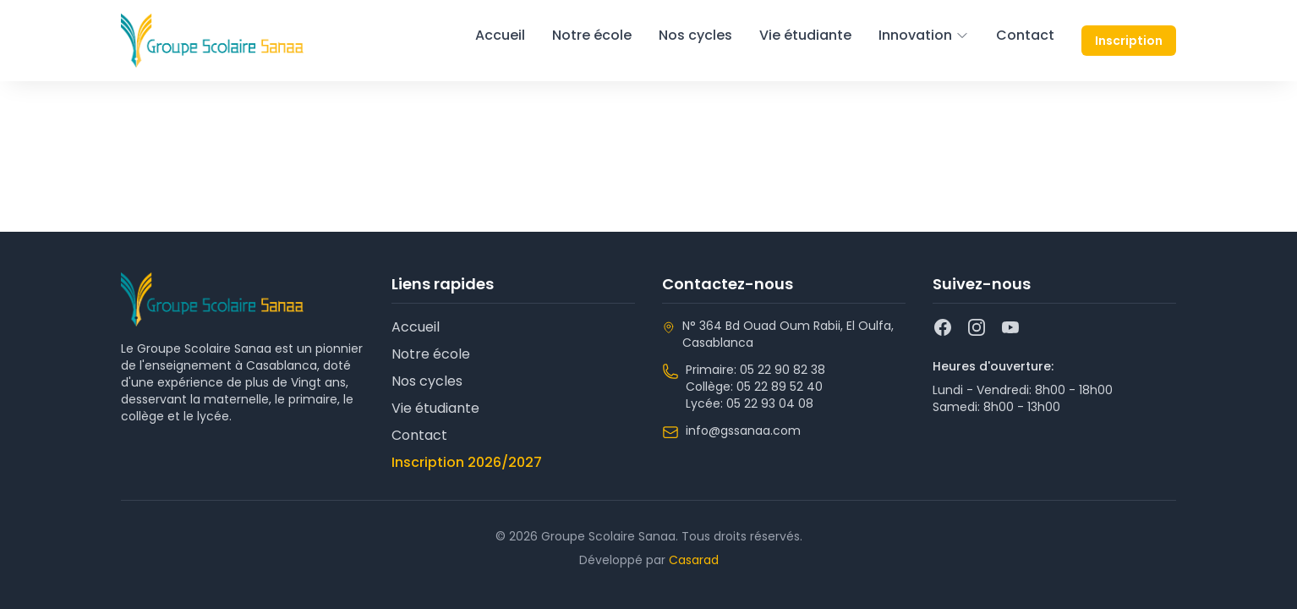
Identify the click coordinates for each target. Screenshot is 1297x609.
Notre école (592, 35)
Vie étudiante (805, 35)
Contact (1025, 35)
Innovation (923, 35)
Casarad (694, 559)
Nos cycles (695, 35)
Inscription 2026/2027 (466, 462)
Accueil (500, 35)
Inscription (1129, 40)
